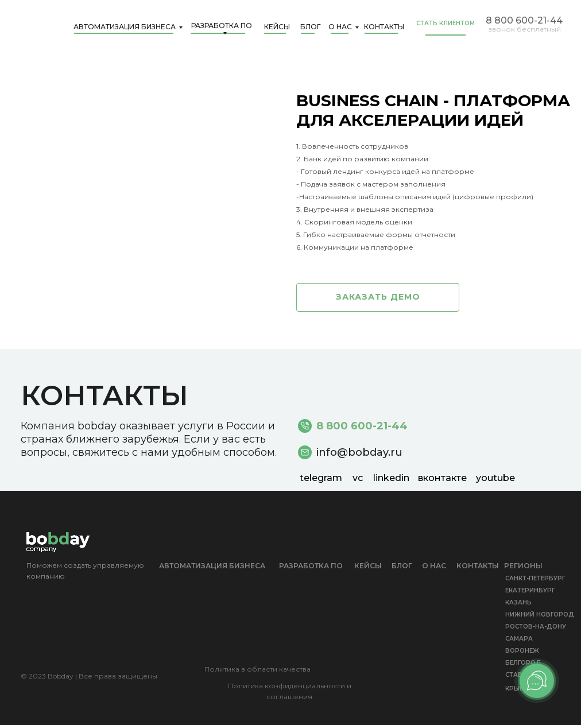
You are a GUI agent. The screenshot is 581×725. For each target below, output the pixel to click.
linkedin (391, 477)
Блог (310, 26)
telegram (321, 477)
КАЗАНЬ (518, 602)
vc (358, 477)
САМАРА (519, 638)
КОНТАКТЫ (384, 26)
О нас (340, 26)
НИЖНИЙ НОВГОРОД (539, 614)
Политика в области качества (257, 669)
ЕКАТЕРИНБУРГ (530, 590)
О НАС (434, 565)
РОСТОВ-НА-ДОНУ (535, 626)
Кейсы (277, 26)
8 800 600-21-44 (524, 20)
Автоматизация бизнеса (124, 26)
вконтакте (442, 477)
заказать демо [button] (378, 297)
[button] (450, 35)
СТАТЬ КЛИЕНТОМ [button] (445, 23)
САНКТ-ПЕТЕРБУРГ (535, 578)
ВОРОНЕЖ (522, 650)
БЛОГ (402, 565)
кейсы (368, 565)
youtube (495, 477)
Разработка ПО (221, 26)
